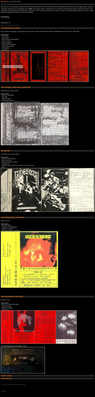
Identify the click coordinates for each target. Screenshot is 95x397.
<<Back (3, 391)
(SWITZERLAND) (14, 1)
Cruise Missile (5, 18)
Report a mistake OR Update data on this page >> (10, 25)
